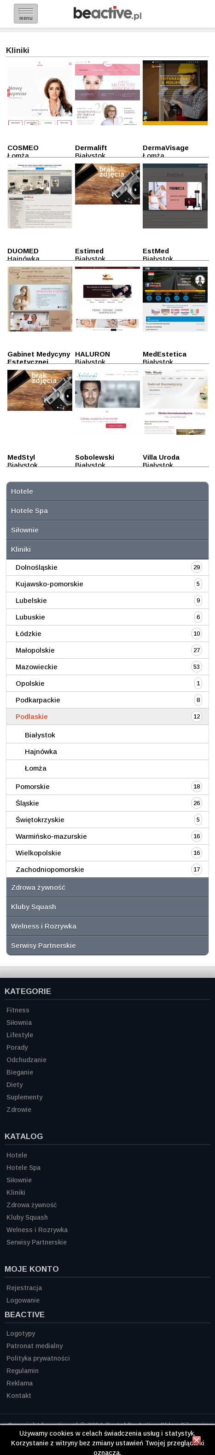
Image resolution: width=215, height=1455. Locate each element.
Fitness (17, 1010)
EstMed (156, 251)
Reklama (19, 1383)
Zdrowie (18, 1109)
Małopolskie (35, 650)
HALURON (92, 354)
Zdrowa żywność (38, 887)
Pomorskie (33, 786)
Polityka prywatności (38, 1358)
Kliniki (21, 549)
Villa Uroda (161, 457)
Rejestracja (24, 1287)
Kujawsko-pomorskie (49, 584)
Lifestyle (19, 1035)
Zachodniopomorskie (50, 869)
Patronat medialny (34, 1346)
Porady (17, 1047)
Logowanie (23, 1300)
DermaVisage (166, 148)
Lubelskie (31, 600)
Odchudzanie (26, 1059)
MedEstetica (164, 354)
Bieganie (19, 1072)
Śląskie (27, 803)
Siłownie (25, 530)
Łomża (35, 768)
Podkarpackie (38, 700)
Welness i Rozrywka (43, 926)
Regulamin (22, 1370)
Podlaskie (32, 716)
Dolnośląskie (37, 567)
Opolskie (30, 683)
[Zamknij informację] (196, 1442)
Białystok (40, 735)
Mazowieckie (37, 667)
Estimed (89, 251)
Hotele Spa (29, 510)
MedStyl (21, 457)
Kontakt (18, 1395)
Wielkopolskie (38, 853)
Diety (14, 1084)
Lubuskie (30, 617)
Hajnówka (41, 751)
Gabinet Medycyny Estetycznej (38, 358)
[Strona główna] (107, 18)
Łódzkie (28, 633)
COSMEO (23, 148)
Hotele (22, 491)
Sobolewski (94, 457)
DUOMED (23, 251)
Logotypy (20, 1333)
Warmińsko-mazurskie (51, 836)
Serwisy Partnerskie (43, 945)
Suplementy (24, 1097)
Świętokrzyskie (40, 820)
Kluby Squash (33, 907)
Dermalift (91, 148)
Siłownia (19, 1022)
